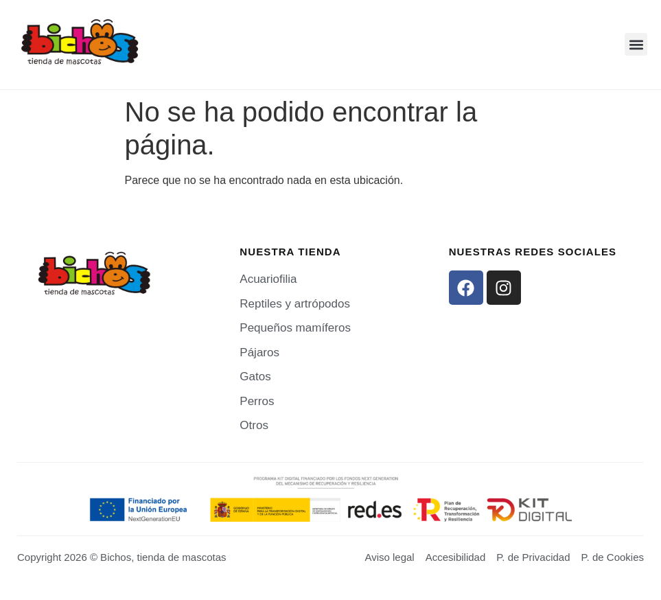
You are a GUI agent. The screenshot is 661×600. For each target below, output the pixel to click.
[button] (636, 44)
